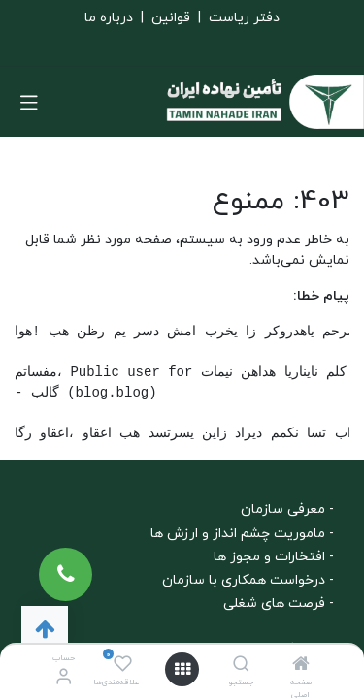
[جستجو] (241, 666)
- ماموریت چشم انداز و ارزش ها (242, 533)
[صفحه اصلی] (301, 666)
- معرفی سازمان (287, 509)
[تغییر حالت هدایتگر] (29, 101)
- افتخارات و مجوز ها (274, 557)
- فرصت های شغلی (278, 603)
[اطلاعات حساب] (63, 678)
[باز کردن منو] (182, 669)
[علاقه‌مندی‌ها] (123, 664)
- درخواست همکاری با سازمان (248, 580)
